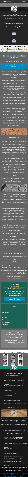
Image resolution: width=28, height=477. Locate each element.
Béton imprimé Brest (11, 473)
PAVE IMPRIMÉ (5, 312)
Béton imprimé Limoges (9, 471)
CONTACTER (5, 324)
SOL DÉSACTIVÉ (6, 315)
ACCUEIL (4, 310)
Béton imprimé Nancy (19, 471)
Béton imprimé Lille (12, 474)
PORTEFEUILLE (6, 322)
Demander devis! (14, 299)
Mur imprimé (5, 319)
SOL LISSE (4, 317)
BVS (17, 369)
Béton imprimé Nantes (21, 474)
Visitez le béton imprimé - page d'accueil (14, 65)
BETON (6, 1)
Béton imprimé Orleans (18, 476)
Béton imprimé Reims (9, 476)
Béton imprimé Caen (20, 473)
